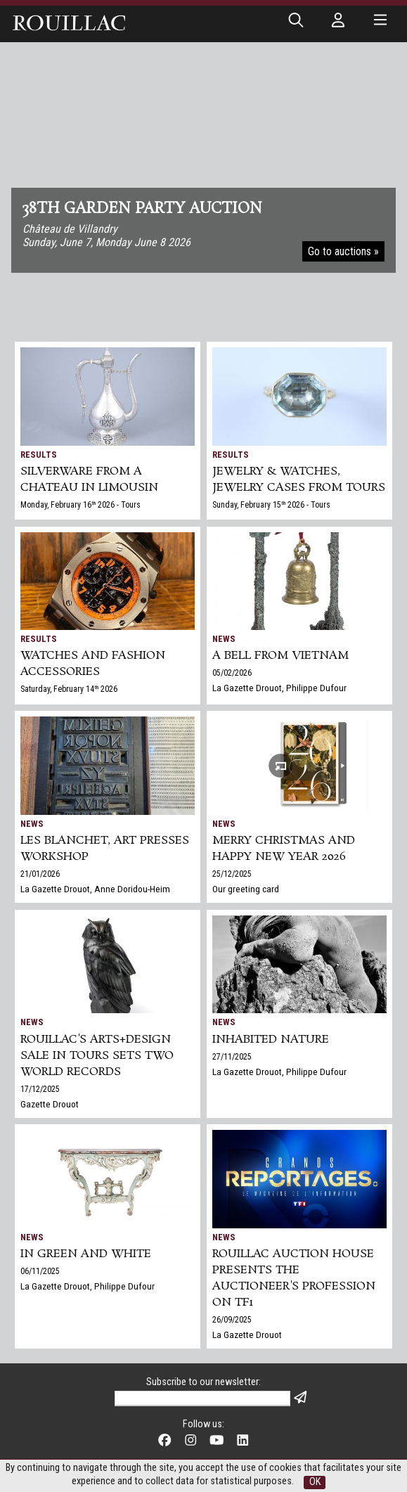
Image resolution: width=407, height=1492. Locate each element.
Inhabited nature (270, 1039)
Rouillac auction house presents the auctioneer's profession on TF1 (293, 1278)
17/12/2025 (40, 1089)
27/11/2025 (232, 1057)
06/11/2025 (40, 1271)
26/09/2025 (232, 1320)
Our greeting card (245, 888)
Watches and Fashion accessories (92, 664)
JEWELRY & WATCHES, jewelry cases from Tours (298, 479)
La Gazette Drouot (247, 1334)
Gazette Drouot (49, 1104)
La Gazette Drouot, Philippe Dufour (279, 687)
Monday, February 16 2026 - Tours (80, 505)
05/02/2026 (232, 673)
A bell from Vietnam (280, 656)
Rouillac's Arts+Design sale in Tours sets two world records (97, 1055)
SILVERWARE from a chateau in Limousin (89, 479)
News (223, 639)
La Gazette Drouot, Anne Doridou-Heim (95, 888)
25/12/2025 (232, 874)
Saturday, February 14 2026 (68, 689)
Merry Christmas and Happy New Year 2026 (283, 848)
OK (315, 1482)
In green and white (85, 1254)
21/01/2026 (40, 874)
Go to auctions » (343, 251)
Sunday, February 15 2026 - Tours (271, 505)
